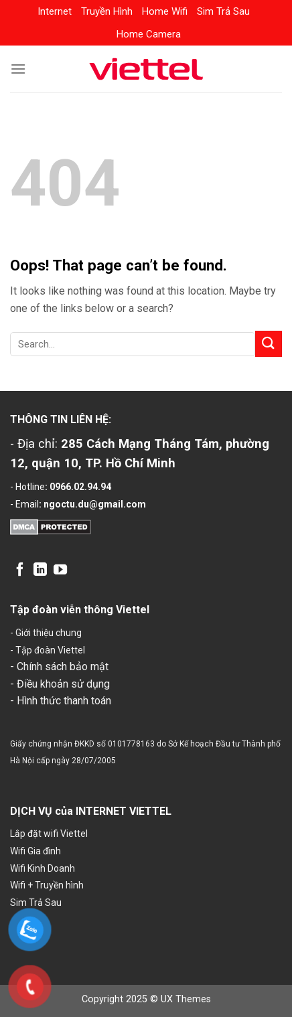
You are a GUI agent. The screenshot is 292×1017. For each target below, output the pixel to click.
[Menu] (18, 68)
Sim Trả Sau (223, 11)
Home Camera (149, 34)
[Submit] (268, 344)
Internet (55, 11)
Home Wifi (165, 11)
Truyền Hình (107, 11)
